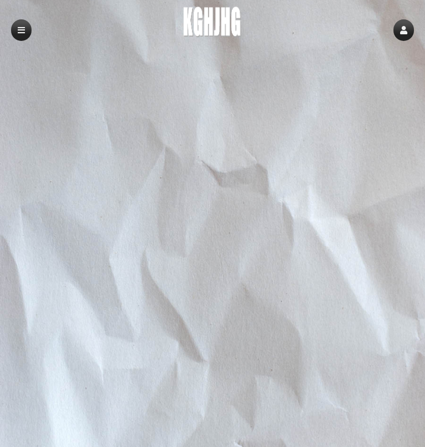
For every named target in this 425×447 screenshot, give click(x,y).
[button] (403, 30)
